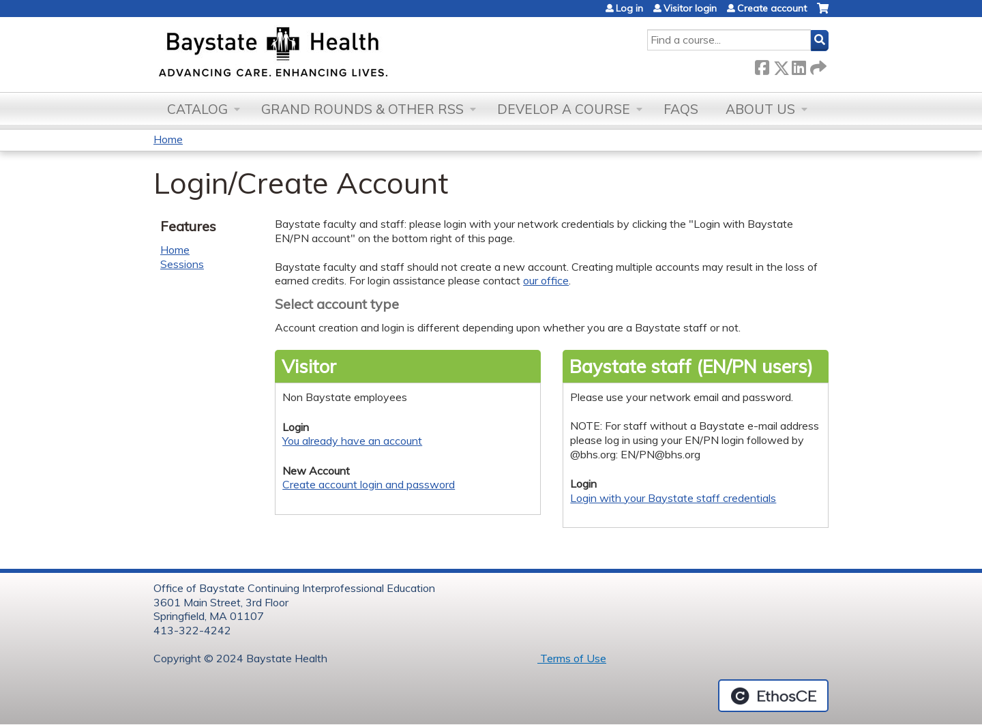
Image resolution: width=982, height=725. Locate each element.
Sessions (182, 264)
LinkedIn (798, 65)
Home (168, 139)
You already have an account (352, 440)
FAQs (681, 109)
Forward (817, 65)
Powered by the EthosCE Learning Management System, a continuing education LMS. (773, 695)
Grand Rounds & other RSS (362, 109)
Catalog (197, 109)
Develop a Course (563, 109)
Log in (629, 8)
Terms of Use (571, 658)
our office (546, 280)
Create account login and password (368, 484)
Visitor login (690, 8)
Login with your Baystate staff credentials (673, 498)
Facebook (762, 65)
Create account (772, 8)
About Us (760, 109)
